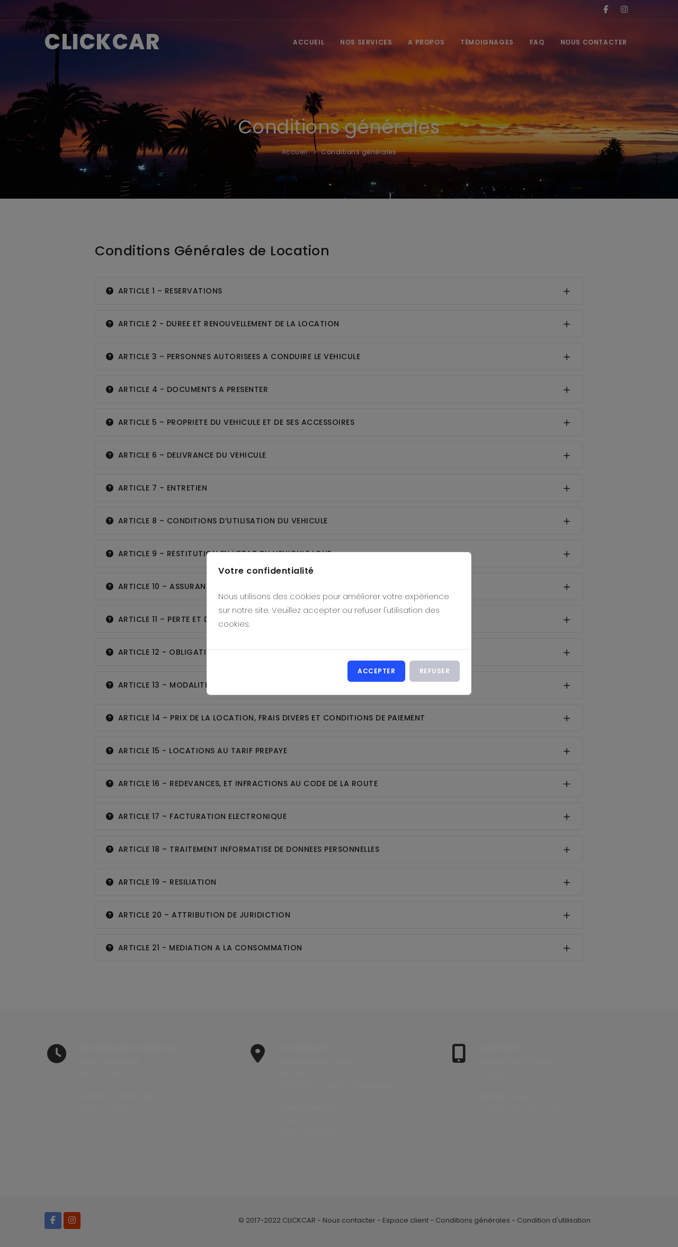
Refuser (435, 670)
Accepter (376, 670)
